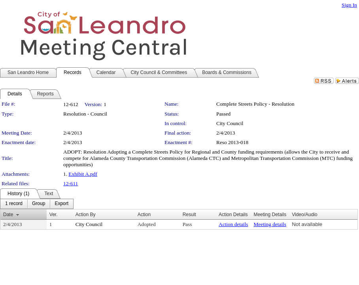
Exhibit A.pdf (82, 174)
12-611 (70, 183)
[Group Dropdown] (38, 204)
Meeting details (269, 224)
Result (189, 214)
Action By (86, 214)
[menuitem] (13, 204)
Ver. (53, 214)
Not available (307, 224)
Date (8, 214)
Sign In (349, 5)
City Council (230, 123)
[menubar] (37, 204)
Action (144, 214)
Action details (233, 224)
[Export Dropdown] (61, 204)
